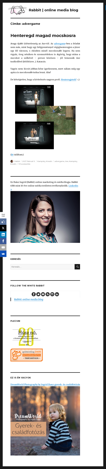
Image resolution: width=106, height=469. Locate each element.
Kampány (41, 161)
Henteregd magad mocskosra (43, 35)
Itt (12, 154)
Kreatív (49, 161)
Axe (66, 161)
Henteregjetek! (68, 79)
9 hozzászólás (24, 164)
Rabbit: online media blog (28, 299)
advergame (59, 43)
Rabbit (17, 161)
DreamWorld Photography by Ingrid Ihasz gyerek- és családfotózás (45, 419)
